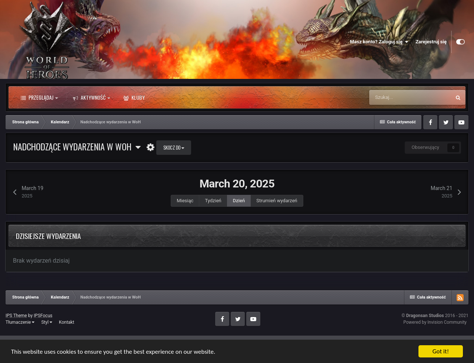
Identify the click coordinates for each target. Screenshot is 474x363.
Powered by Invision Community (435, 322)
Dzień (239, 200)
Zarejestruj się (431, 41)
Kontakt (66, 322)
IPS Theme (16, 315)
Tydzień (213, 200)
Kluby (134, 97)
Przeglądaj (39, 97)
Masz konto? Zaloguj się (379, 42)
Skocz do (173, 147)
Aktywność (91, 97)
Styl (46, 322)
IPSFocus (43, 315)
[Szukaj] (410, 97)
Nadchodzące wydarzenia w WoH (76, 146)
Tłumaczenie (20, 322)
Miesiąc (185, 200)
